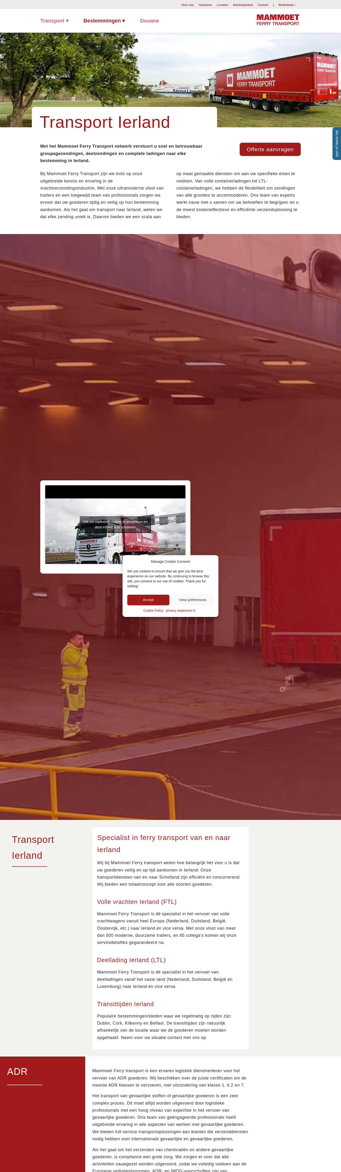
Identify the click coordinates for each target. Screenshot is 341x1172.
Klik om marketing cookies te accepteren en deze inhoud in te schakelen (115, 524)
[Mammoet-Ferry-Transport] (278, 19)
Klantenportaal (243, 5)
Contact (263, 5)
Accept (148, 600)
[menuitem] (187, 4)
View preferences (192, 600)
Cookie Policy (153, 610)
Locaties (223, 5)
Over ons (188, 5)
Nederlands (286, 5)
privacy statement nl (180, 610)
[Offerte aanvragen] (270, 149)
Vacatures (205, 5)
